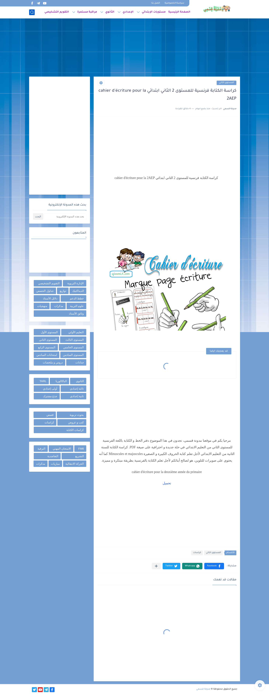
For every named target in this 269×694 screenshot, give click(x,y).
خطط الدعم (77, 298)
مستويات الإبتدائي (154, 12)
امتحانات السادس (47, 354)
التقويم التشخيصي (56, 12)
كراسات (197, 553)
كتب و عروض (76, 422)
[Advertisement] (134, 48)
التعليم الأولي (76, 332)
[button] (214, 566)
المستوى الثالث (74, 339)
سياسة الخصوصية (174, 3)
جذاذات (79, 362)
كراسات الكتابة (75, 429)
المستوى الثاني (226, 83)
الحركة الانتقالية (74, 463)
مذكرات (58, 306)
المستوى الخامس (73, 347)
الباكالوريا (61, 381)
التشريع (79, 456)
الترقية (41, 448)
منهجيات (42, 306)
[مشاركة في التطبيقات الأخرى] (156, 566)
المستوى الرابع (46, 347)
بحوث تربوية (77, 414)
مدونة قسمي (203, 689)
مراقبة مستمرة (87, 12)
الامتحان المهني (62, 448)
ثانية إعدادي (77, 396)
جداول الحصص (44, 290)
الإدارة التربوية (75, 283)
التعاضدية (52, 456)
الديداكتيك (78, 290)
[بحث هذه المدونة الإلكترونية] (65, 216)
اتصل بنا (155, 3)
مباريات (55, 463)
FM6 (81, 448)
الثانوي (109, 12)
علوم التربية (77, 306)
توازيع (63, 290)
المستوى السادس (73, 354)
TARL (42, 381)
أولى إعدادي (50, 388)
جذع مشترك (50, 396)
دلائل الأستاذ (50, 298)
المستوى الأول (49, 332)
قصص (49, 414)
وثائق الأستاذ (76, 313)
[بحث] (32, 12)
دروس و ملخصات (53, 362)
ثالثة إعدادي (77, 388)
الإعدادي (128, 12)
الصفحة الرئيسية (179, 12)
